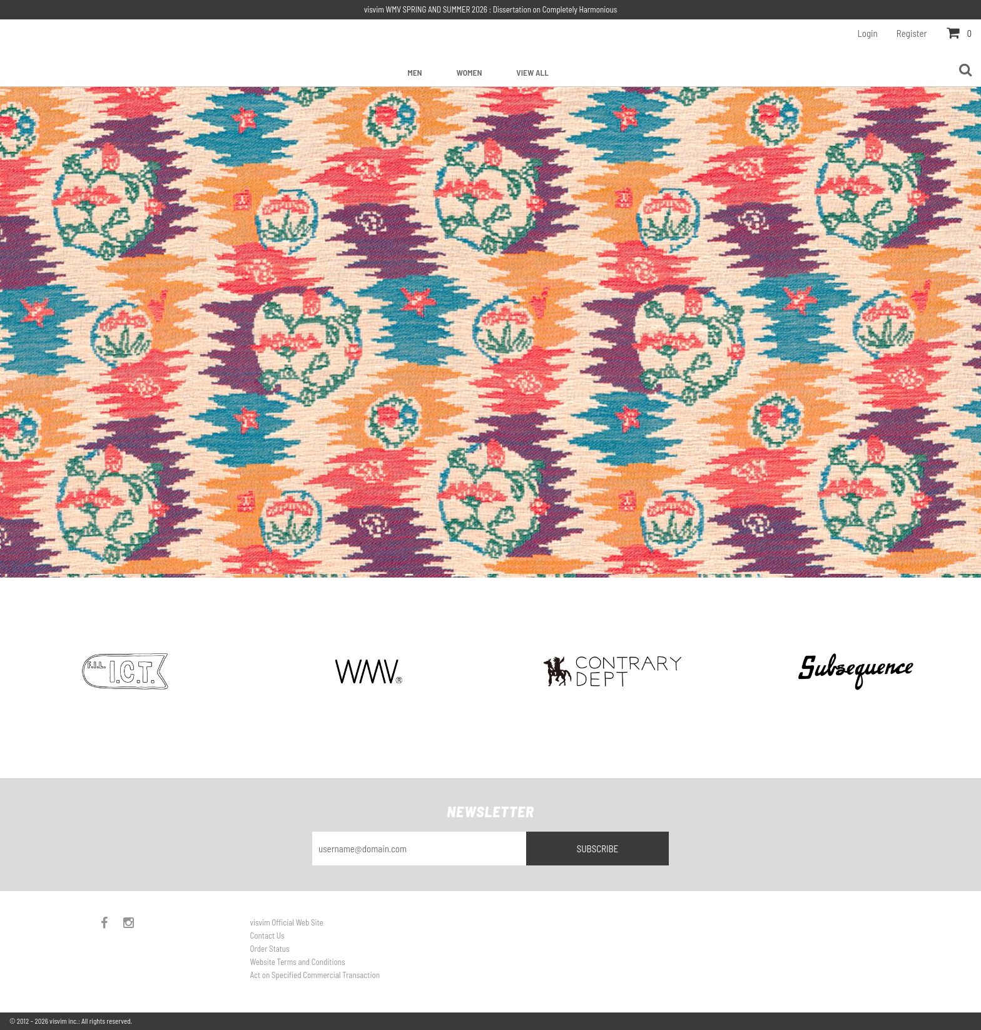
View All (532, 72)
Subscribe (598, 848)
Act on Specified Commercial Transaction (315, 975)
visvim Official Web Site (286, 922)
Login (868, 33)
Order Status (270, 949)
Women (469, 72)
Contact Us (267, 936)
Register (912, 33)
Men (414, 72)
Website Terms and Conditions (297, 962)
